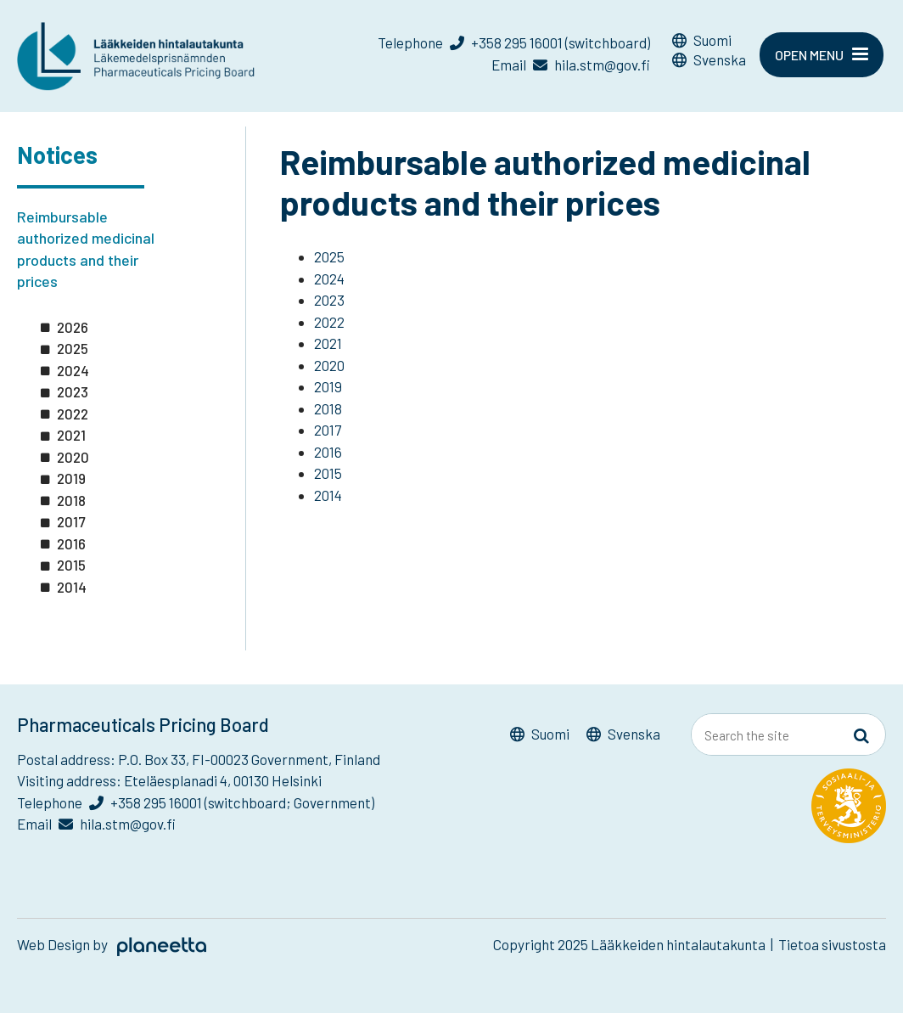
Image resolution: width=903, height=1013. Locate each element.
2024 (73, 370)
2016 (71, 543)
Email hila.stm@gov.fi (570, 64)
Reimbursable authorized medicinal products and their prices (85, 249)
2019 (71, 478)
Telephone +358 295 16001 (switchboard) (514, 42)
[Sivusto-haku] (861, 735)
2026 (72, 326)
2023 (72, 391)
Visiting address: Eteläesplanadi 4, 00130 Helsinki (169, 780)
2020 (73, 456)
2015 (71, 564)
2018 (71, 500)
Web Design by (111, 944)
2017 (71, 521)
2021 (71, 434)
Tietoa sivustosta (832, 944)
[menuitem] (709, 43)
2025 (72, 348)
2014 (72, 586)
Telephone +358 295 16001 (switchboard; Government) (195, 802)
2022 (72, 413)
